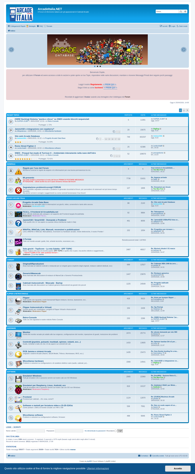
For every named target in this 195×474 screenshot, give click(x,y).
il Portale (27, 239)
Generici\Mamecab (32, 273)
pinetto (155, 265)
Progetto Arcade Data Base (55, 138)
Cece (155, 343)
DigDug (156, 129)
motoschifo (21, 138)
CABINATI (10, 260)
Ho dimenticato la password (95, 431)
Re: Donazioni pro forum (160, 187)
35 (109, 139)
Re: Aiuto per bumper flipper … (163, 297)
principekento (158, 153)
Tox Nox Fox (158, 170)
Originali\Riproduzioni (33, 264)
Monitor (26, 332)
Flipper (26, 298)
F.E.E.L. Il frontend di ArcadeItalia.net (40, 212)
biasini (155, 407)
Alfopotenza (21, 131)
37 (115, 139)
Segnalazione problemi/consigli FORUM (42, 187)
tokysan (156, 250)
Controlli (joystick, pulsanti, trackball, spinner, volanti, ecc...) (52, 342)
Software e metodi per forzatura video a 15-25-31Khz (48, 405)
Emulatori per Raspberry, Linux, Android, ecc (44, 385)
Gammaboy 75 (158, 353)
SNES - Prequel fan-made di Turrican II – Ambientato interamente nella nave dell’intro (55, 153)
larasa (155, 334)
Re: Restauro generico (160, 273)
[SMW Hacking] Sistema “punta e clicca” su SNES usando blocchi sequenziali (52, 119)
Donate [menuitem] (49, 26)
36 (112, 139)
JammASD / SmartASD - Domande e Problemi (44, 220)
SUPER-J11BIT (23, 121)
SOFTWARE (11, 372)
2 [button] (183, 110)
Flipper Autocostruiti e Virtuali (37, 307)
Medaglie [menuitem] (32, 26)
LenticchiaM (21, 148)
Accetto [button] (178, 468)
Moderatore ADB (38, 206)
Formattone (157, 299)
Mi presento (28, 178)
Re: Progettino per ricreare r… (163, 229)
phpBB (89, 461)
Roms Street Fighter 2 (25, 146)
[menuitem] (40, 26)
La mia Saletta (37, 254)
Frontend (27, 397)
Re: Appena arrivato (159, 177)
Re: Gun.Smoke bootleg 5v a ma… (164, 351)
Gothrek (156, 387)
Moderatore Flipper (39, 302)
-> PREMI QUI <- (109, 84)
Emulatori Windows (32, 376)
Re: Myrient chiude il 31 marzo (163, 248)
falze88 (156, 284)
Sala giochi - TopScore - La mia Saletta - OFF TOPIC (47, 249)
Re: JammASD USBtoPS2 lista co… (165, 220)
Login (8, 427)
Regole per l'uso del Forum (36, 168)
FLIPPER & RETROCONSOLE (17, 294)
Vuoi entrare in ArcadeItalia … (163, 168)
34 (106, 139)
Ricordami (112, 431)
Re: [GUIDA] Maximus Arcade (162, 397)
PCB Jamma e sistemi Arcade (37, 351)
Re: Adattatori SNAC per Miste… (164, 385)
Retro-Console (53, 121)
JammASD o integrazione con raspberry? (34, 129)
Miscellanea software (53, 148)
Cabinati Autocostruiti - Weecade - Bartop (42, 283)
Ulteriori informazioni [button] (98, 468)
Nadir (155, 179)
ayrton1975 (157, 275)
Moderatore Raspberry (40, 389)
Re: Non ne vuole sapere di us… (164, 405)
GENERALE (11, 164)
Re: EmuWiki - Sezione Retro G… (164, 375)
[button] (187, 110)
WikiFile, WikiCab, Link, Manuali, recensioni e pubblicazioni (51, 229)
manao (73, 449)
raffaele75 (157, 221)
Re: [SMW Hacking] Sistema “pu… (164, 317)
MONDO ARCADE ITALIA (16, 198)
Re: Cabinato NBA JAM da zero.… (164, 263)
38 (119, 139)
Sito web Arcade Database (27, 136)
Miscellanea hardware (53, 131)
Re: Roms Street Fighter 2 (161, 415)
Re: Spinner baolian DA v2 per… (164, 342)
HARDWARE (11, 328)
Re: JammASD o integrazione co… (164, 361)
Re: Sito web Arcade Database (163, 202)
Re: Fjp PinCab (157, 307)
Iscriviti (17, 427)
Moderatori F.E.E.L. (39, 216)
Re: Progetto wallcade (159, 283)
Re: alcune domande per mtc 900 (164, 332)
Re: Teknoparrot (157, 212)
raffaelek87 (157, 231)
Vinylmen (156, 309)
